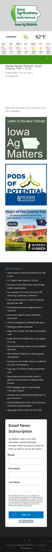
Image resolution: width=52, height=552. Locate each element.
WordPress (26, 548)
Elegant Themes (25, 545)
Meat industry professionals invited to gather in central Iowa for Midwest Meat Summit (25, 379)
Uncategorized (11, 76)
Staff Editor (13, 72)
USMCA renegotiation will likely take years (26, 322)
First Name (14, 469)
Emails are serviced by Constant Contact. (24, 506)
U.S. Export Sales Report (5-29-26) (22, 280)
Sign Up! (26, 515)
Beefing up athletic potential (19, 326)
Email (12, 455)
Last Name (14, 482)
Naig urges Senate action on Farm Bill (24, 410)
